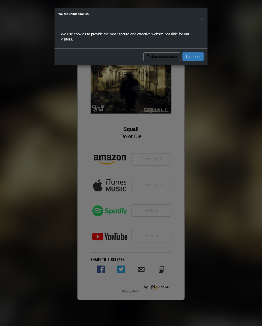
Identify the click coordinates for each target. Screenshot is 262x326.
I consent (193, 57)
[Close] (202, 18)
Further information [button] (162, 57)
